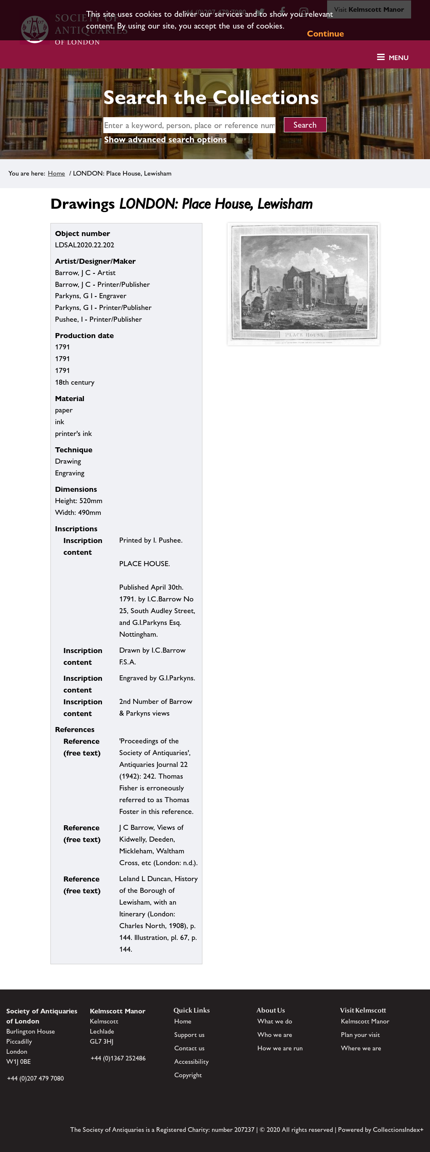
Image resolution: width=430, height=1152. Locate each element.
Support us (189, 1035)
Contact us (189, 1048)
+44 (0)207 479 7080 (35, 1078)
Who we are (274, 1035)
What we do (274, 1021)
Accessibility (191, 1061)
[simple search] (189, 125)
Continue (325, 34)
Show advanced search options (165, 139)
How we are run (280, 1048)
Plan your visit (360, 1035)
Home (56, 173)
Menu (399, 58)
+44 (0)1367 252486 (118, 1058)
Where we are (361, 1048)
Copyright (188, 1075)
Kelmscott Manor (365, 1021)
